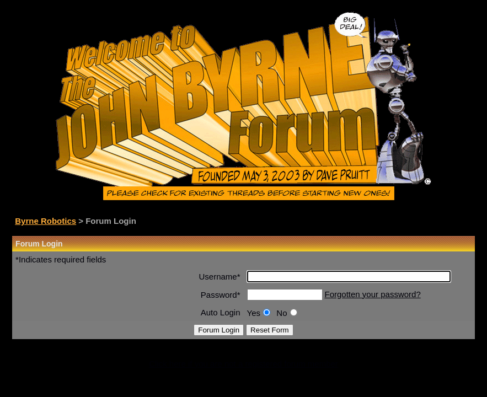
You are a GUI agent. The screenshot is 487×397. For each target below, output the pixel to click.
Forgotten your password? (373, 294)
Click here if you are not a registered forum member (243, 363)
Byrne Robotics (45, 221)
